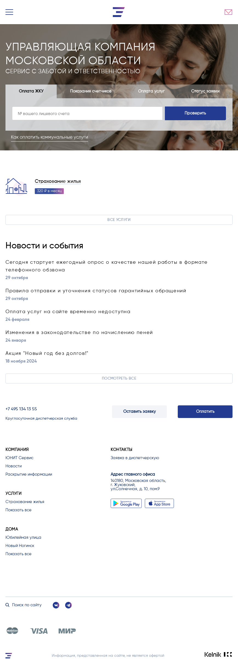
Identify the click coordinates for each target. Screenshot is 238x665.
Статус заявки (205, 91)
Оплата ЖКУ (31, 91)
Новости (13, 466)
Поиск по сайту (23, 605)
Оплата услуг (151, 91)
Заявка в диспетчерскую (135, 458)
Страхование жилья (58, 181)
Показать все (18, 510)
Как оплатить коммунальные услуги (49, 137)
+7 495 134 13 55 (21, 409)
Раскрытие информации (28, 474)
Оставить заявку (139, 411)
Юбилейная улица (23, 537)
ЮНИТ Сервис (19, 458)
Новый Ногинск (19, 546)
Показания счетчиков (90, 91)
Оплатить (205, 411)
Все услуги (119, 220)
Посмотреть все (119, 378)
